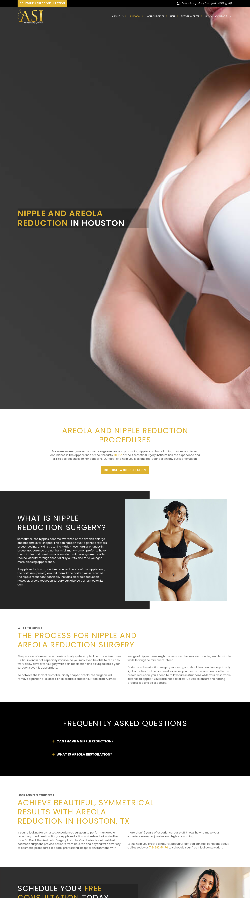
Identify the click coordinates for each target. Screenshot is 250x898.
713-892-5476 (158, 847)
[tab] (125, 741)
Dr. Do (118, 455)
